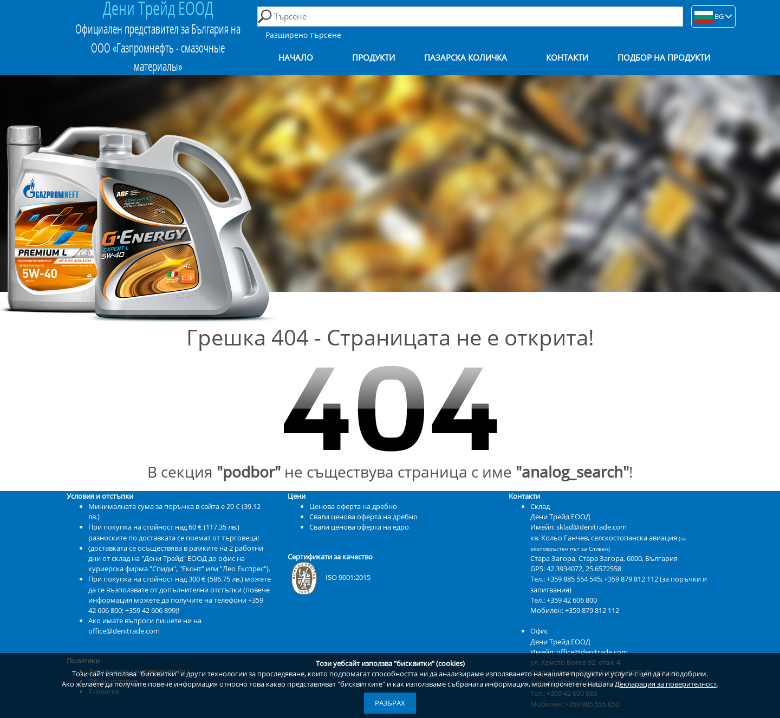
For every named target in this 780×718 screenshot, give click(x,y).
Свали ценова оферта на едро (359, 527)
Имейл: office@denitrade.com (579, 652)
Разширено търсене (303, 35)
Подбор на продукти (664, 57)
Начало (295, 57)
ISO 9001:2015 (329, 577)
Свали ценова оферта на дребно (363, 516)
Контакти (567, 57)
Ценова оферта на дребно (353, 506)
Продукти (373, 57)
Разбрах (390, 703)
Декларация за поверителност (666, 684)
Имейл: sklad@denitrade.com (578, 527)
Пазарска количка (465, 57)
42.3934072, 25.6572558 (584, 568)
